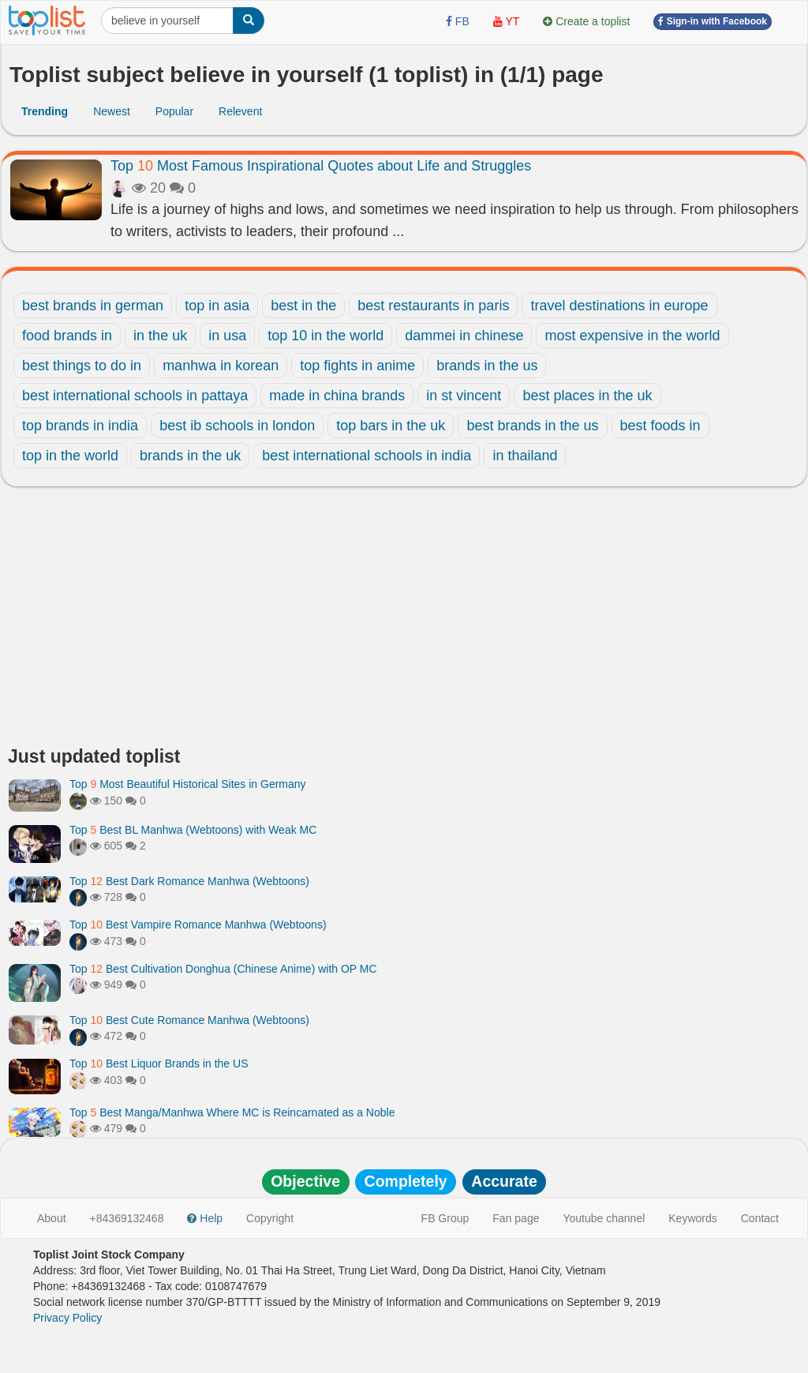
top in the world (70, 455)
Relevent (240, 111)
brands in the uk (190, 455)
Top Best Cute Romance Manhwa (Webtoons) (189, 1020)
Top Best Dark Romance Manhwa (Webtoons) (189, 881)
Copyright (270, 1218)
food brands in (67, 335)
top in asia (217, 305)
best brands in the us (532, 425)
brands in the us (486, 365)
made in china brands (337, 395)
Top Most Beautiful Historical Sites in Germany (187, 784)
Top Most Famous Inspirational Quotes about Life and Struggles (320, 166)
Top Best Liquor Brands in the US (158, 1063)
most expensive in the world (632, 335)
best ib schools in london (237, 425)
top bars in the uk (390, 425)
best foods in (660, 425)
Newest (111, 111)
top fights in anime (357, 365)
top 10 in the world (325, 335)
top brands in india (80, 425)
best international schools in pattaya (135, 395)
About (51, 1218)
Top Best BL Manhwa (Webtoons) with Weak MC (192, 829)
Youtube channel (604, 1218)
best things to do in (81, 365)
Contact (760, 1218)
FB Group (445, 1218)
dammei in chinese (464, 335)
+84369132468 (127, 1218)
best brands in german (92, 305)
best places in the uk (587, 395)
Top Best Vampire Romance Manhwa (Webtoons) (198, 924)
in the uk (160, 335)
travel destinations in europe (619, 305)
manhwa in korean (221, 365)
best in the (303, 305)
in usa (227, 335)
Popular (174, 111)
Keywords (692, 1218)
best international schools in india (366, 455)
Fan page (515, 1218)
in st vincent (463, 395)
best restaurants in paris (433, 305)
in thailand (524, 455)
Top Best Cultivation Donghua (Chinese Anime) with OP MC (223, 968)
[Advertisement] (404, 620)
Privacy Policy (67, 1317)
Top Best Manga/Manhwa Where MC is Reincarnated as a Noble (232, 1112)
